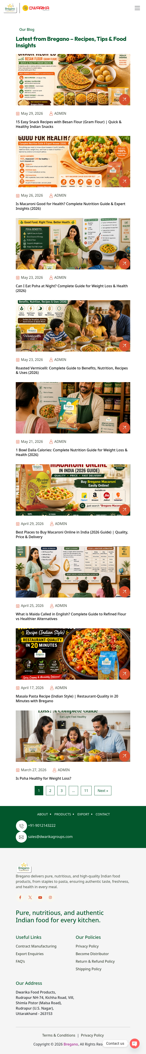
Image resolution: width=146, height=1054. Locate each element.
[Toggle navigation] (137, 8)
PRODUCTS (62, 814)
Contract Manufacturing (36, 946)
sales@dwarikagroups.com (50, 836)
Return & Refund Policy (95, 961)
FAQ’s (20, 961)
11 (86, 790)
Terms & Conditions (58, 1035)
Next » (103, 790)
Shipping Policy (88, 969)
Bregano (71, 1044)
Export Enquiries (30, 953)
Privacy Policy (87, 946)
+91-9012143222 (41, 825)
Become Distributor (92, 953)
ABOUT (42, 814)
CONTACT (103, 814)
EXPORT (83, 814)
